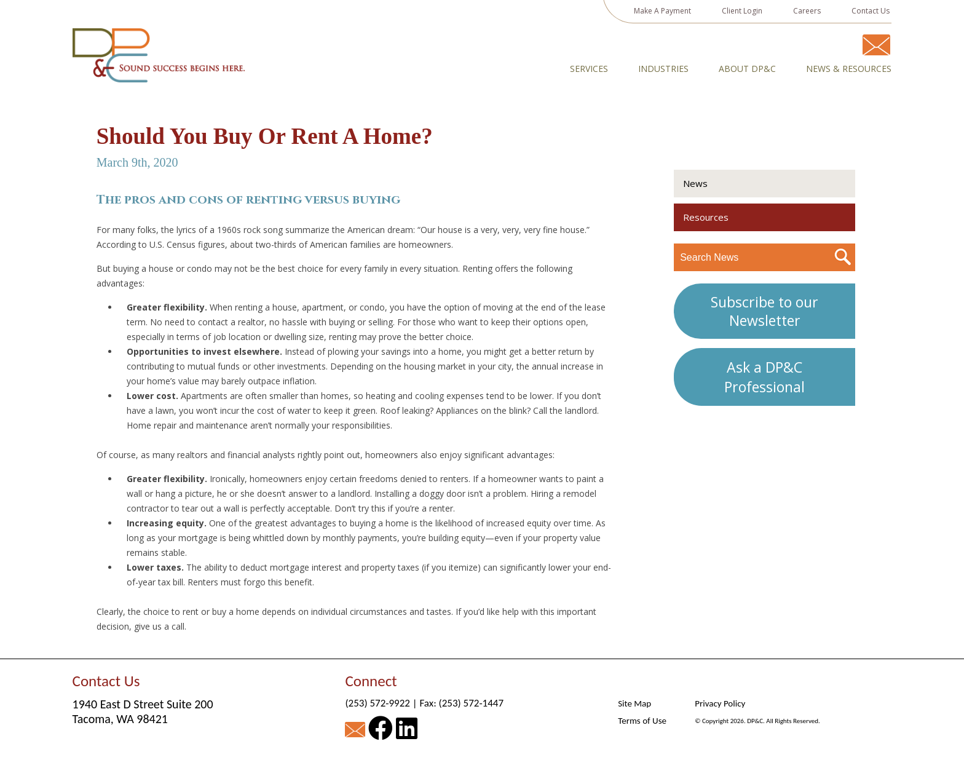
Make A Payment (662, 11)
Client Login (742, 11)
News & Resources (848, 69)
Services (589, 69)
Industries (663, 69)
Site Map (634, 703)
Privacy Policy (720, 703)
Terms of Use (642, 720)
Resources (706, 217)
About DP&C (747, 69)
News (695, 183)
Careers (807, 11)
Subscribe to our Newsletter (764, 311)
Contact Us (870, 11)
